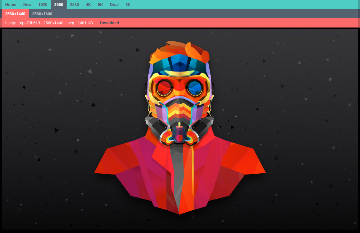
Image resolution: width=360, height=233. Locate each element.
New (27, 4)
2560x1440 (15, 13)
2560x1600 (42, 13)
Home (10, 4)
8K (128, 4)
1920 (42, 4)
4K (88, 4)
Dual (114, 4)
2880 (74, 4)
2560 (58, 4)
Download (109, 23)
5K (100, 4)
